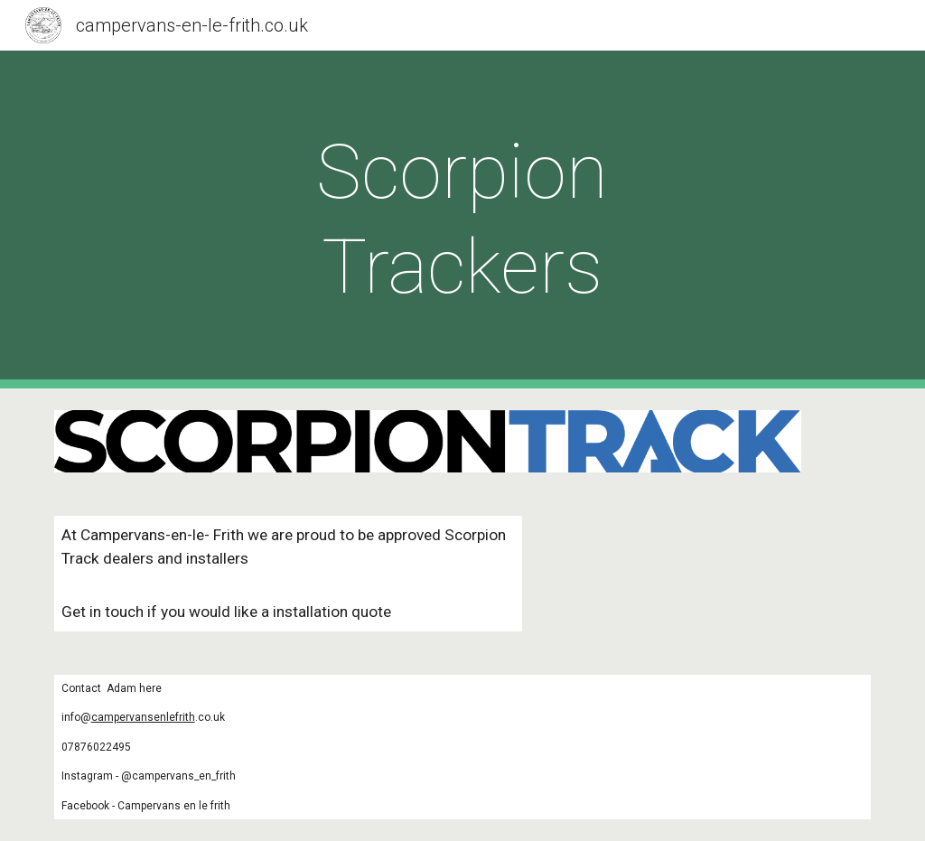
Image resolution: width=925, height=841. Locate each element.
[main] (462, 219)
